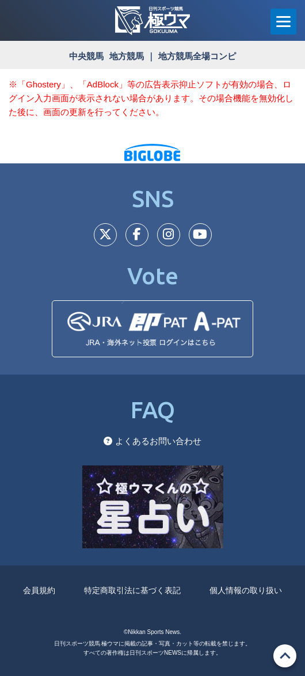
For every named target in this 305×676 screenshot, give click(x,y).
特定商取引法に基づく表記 (132, 590)
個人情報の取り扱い (245, 590)
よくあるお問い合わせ (152, 441)
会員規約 (39, 590)
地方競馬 (126, 56)
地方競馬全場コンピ (197, 56)
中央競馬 (86, 56)
